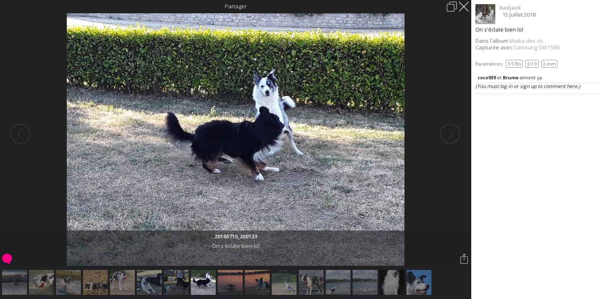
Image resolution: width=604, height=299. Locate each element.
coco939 (486, 77)
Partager (236, 6)
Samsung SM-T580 (537, 47)
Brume (511, 77)
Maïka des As (526, 40)
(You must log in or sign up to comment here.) (527, 86)
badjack (510, 7)
